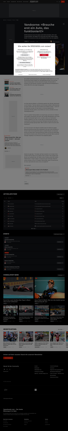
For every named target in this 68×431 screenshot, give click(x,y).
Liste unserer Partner (44, 71)
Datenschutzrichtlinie (33, 74)
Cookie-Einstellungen (47, 74)
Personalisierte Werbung (25, 62)
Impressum (20, 74)
